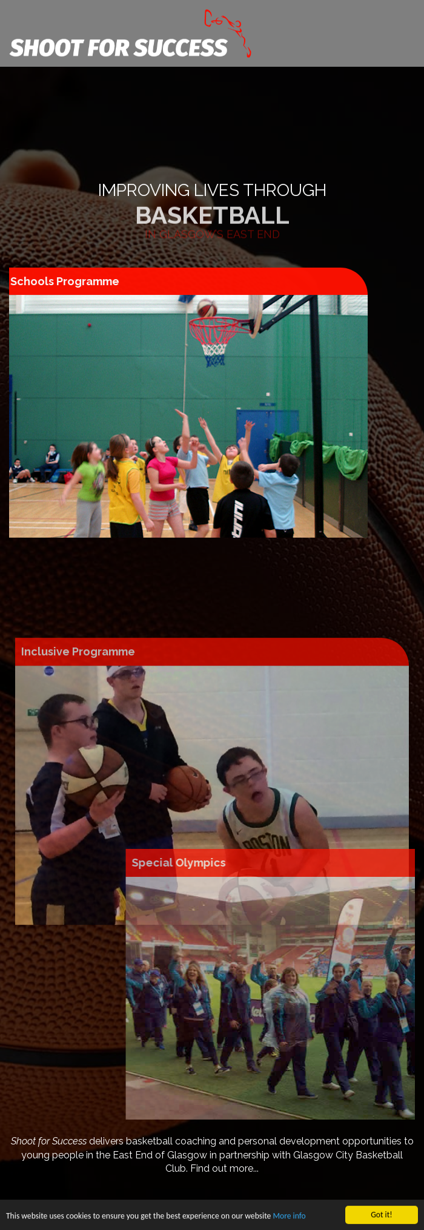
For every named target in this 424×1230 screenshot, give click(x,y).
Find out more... (224, 1168)
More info (289, 1218)
